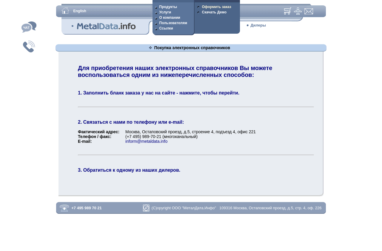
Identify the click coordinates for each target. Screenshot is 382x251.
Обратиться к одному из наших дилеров (131, 170)
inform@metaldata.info (146, 141)
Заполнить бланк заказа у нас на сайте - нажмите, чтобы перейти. (161, 92)
